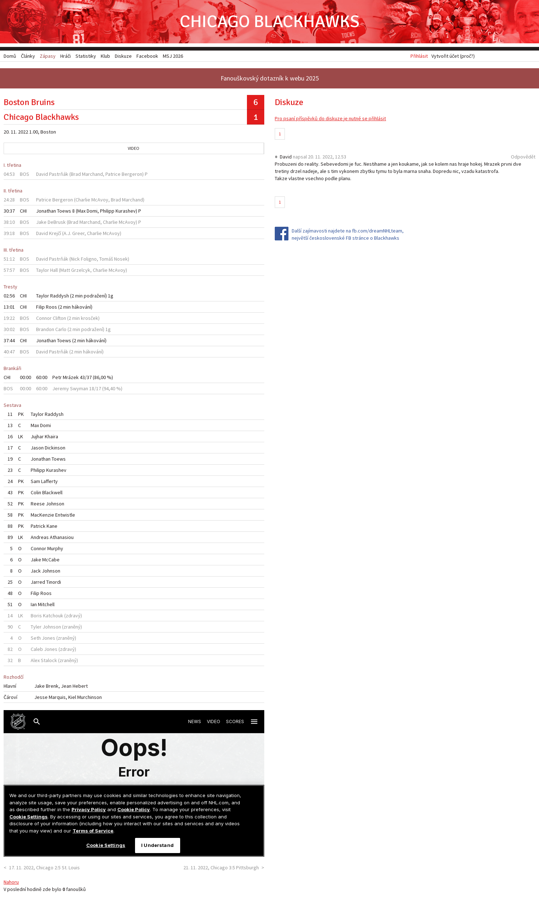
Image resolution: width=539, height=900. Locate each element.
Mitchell (46, 604)
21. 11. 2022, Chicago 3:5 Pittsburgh (221, 867)
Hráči (65, 56)
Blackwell (52, 492)
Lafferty (49, 481)
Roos (51, 307)
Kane (52, 526)
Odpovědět (523, 156)
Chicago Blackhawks (270, 21)
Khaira (51, 436)
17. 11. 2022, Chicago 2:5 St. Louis (44, 867)
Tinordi (53, 582)
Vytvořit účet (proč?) (453, 56)
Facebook (147, 56)
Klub (105, 56)
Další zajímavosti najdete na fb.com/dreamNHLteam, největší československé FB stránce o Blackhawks (348, 234)
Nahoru (11, 882)
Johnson (55, 503)
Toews (64, 211)
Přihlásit (419, 56)
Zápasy (48, 56)
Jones (48, 638)
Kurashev (126, 211)
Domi (92, 211)
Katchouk (53, 615)
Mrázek (71, 377)
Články (28, 56)
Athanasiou (62, 537)
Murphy (55, 548)
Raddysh (59, 295)
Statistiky (85, 56)
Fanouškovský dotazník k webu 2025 (270, 78)
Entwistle (65, 515)
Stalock (49, 660)
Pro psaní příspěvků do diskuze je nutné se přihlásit (330, 118)
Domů (10, 56)
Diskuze (123, 56)
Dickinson (55, 447)
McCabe (51, 559)
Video (133, 148)
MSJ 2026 (173, 56)
